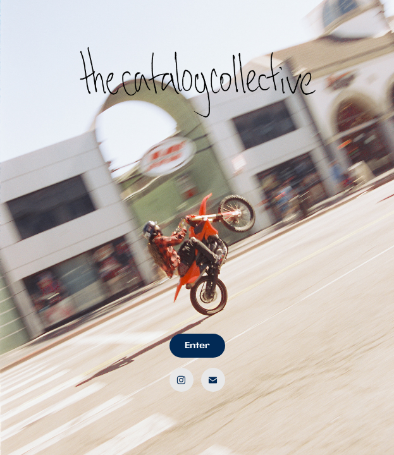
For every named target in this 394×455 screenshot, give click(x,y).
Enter (197, 345)
